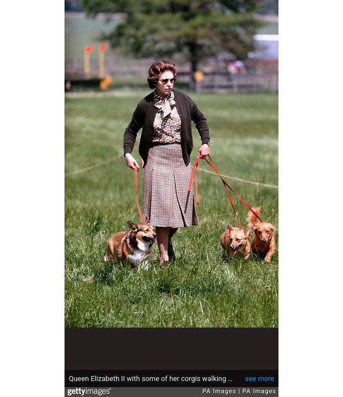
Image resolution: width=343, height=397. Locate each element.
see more (259, 378)
